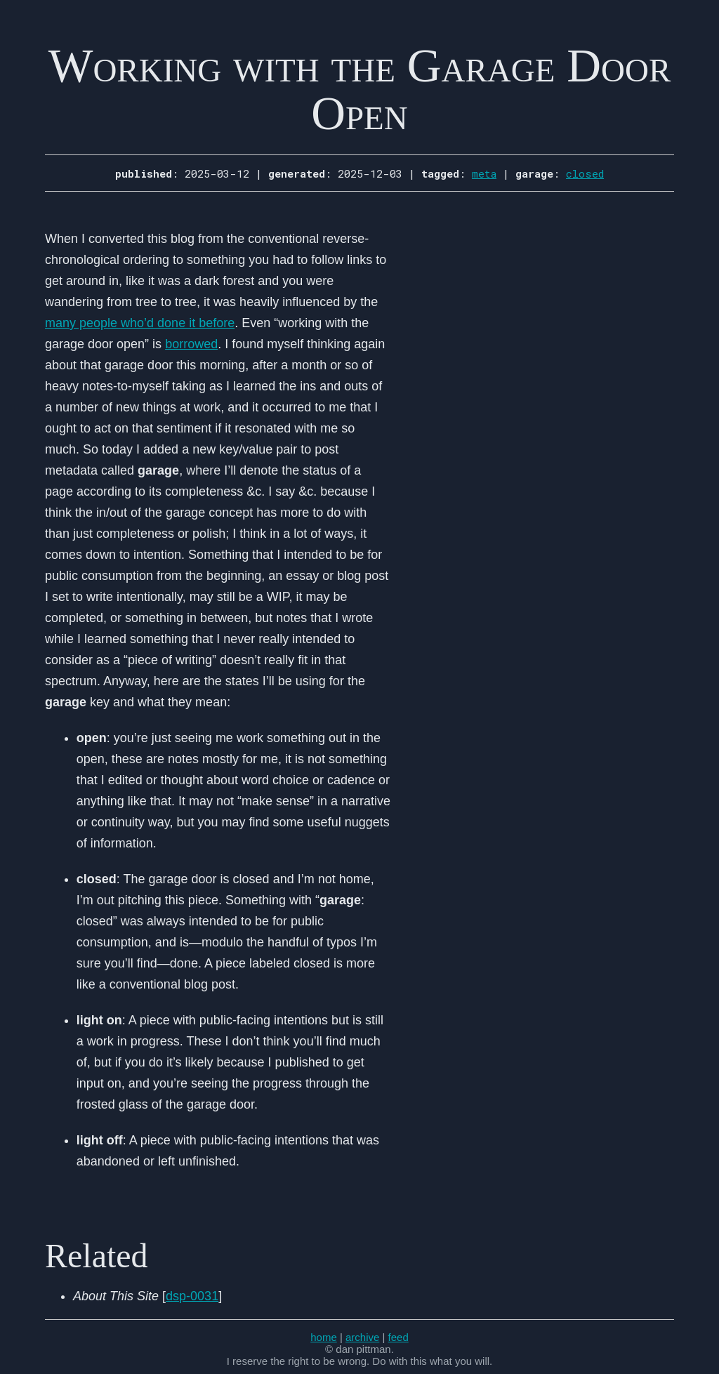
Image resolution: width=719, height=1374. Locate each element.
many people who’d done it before (140, 323)
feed (398, 1337)
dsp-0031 (192, 1296)
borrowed (191, 344)
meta (484, 173)
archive (362, 1337)
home (323, 1337)
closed (585, 173)
